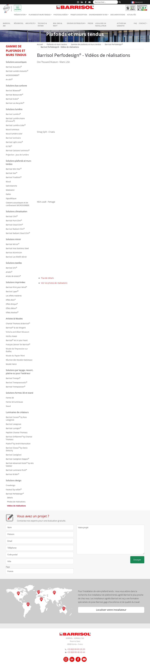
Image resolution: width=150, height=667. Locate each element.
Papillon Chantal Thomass (16, 432)
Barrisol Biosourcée (14, 94)
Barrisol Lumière (13, 114)
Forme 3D (10, 398)
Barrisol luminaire (13, 138)
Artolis (9, 272)
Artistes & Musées (14, 318)
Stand (8, 406)
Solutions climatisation (16, 211)
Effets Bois (11, 300)
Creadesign (10, 485)
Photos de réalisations (16, 501)
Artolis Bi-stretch (13, 276)
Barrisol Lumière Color (16, 125)
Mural (8, 181)
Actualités (131, 14)
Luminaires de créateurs (17, 412)
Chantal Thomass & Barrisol (18, 323)
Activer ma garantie (121, 24)
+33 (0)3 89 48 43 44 (76, 652)
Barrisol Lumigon (13, 428)
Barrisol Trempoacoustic (16, 382)
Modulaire (10, 190)
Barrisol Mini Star (13, 169)
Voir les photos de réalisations (54, 283)
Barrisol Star (11, 173)
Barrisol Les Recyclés (15, 103)
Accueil (40, 44)
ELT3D (9, 146)
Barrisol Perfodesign (15, 493)
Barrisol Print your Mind (16, 287)
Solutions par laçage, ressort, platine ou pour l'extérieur (19, 372)
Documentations (117, 14)
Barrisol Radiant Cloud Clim (18, 233)
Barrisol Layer (12, 291)
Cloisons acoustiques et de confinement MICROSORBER (17, 203)
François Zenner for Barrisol (18, 344)
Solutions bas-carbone (16, 85)
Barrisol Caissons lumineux (18, 150)
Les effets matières (14, 295)
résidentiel (18, 23)
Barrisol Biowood (13, 90)
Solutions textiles (14, 263)
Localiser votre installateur (111, 609)
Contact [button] (142, 23)
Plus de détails (47, 278)
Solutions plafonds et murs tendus (18, 162)
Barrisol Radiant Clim (15, 229)
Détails (10, 497)
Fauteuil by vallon (14, 489)
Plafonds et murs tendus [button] (39, 14)
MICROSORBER (12, 75)
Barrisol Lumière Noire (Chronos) (15, 119)
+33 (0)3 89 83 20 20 (76, 649)
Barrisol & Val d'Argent (16, 327)
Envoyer (137, 559)
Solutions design (13, 480)
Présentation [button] (20, 14)
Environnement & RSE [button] (98, 14)
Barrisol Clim (12, 216)
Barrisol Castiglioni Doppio (17, 459)
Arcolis (9, 79)
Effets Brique (12, 304)
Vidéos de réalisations (16, 506)
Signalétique (11, 198)
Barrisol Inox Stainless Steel (17, 248)
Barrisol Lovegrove (13, 424)
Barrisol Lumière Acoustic (17, 71)
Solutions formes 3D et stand (19, 392)
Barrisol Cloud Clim (14, 224)
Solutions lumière (14, 109)
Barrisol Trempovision (15, 386)
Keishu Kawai (11, 336)
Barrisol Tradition (13, 177)
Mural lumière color (14, 134)
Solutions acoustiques (16, 62)
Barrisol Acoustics (14, 67)
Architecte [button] (30, 23)
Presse (90, 23)
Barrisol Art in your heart (17, 340)
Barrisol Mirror (12, 244)
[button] (138, 2)
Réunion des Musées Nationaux (19, 360)
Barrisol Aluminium (14, 252)
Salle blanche (11, 186)
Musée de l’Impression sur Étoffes (17, 350)
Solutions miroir (13, 239)
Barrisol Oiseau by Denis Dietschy (16, 449)
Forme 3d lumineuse (14, 402)
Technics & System (42, 24)
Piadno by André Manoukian (18, 443)
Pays (8, 567)
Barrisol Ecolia (12, 99)
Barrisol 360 (6, 24)
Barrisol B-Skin (12, 474)
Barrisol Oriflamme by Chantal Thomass (19, 437)
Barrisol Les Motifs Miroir (16, 257)
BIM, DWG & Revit (57, 24)
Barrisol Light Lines (14, 142)
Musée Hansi (11, 364)
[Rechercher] (119, 2)
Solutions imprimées (15, 282)
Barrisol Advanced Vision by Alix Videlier (19, 464)
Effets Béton (11, 308)
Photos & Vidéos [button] (60, 14)
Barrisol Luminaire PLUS (16, 470)
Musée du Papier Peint (15, 355)
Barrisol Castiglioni (13, 455)
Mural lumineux (12, 129)
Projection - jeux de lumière (17, 155)
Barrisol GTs (11, 268)
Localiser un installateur (100, 24)
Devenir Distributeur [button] (76, 23)
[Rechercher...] (105, 2)
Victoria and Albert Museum (17, 332)
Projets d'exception (78, 14)
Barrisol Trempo (13, 378)
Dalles (8, 194)
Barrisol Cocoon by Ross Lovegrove (16, 418)
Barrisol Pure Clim (14, 220)
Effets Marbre (12, 312)
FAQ (135, 23)
